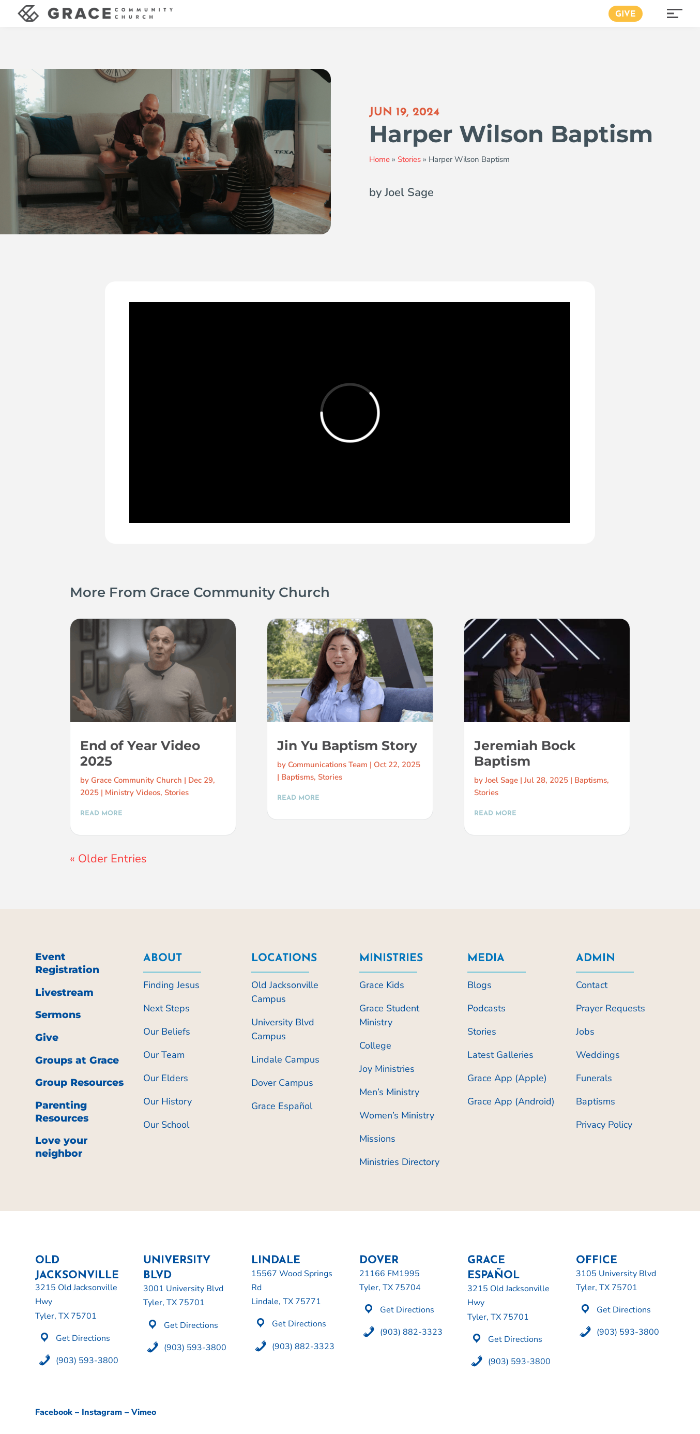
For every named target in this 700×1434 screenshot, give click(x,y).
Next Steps (166, 1008)
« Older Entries (108, 859)
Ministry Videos (132, 792)
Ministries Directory (399, 1162)
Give (625, 14)
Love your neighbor (61, 1146)
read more (101, 813)
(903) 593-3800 (87, 1360)
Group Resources (79, 1082)
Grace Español (281, 1106)
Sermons (58, 1015)
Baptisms (297, 777)
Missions (377, 1138)
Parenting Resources (61, 1111)
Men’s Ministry (389, 1092)
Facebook (53, 1412)
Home (379, 159)
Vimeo (143, 1412)
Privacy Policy (604, 1124)
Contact (591, 985)
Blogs (479, 985)
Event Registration (67, 963)
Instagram (102, 1412)
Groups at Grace (77, 1060)
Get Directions (83, 1338)
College (375, 1045)
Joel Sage (501, 780)
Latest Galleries (500, 1055)
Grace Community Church (136, 780)
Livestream (64, 992)
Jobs (585, 1031)
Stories (409, 159)
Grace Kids (381, 985)
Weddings (598, 1055)
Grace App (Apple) (507, 1078)
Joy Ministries (387, 1069)
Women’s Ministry (396, 1115)
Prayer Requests (610, 1008)
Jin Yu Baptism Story (347, 745)
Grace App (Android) (511, 1101)
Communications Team (328, 764)
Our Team (164, 1055)
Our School (166, 1124)
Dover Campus (282, 1083)
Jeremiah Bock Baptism (524, 753)
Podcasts (486, 1008)
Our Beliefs (166, 1031)
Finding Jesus (171, 985)
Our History (167, 1101)
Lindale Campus (285, 1059)
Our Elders (165, 1078)
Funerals (594, 1078)
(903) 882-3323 (303, 1346)
